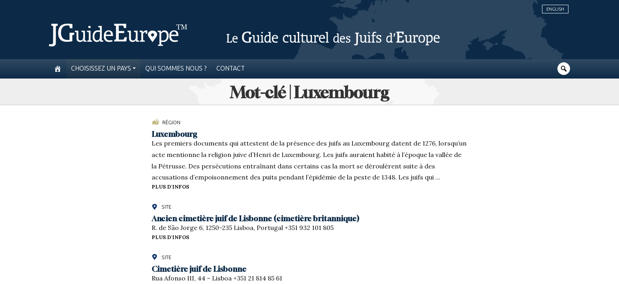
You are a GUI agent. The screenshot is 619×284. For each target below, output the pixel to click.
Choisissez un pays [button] (101, 68)
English (555, 9)
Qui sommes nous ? (176, 68)
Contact (230, 68)
